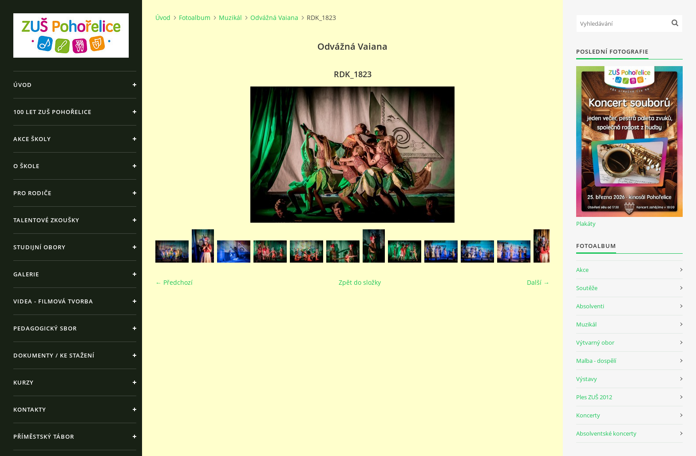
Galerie (26, 274)
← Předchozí (174, 282)
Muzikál (230, 17)
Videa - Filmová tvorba (53, 301)
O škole (26, 166)
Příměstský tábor (43, 436)
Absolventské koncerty (606, 433)
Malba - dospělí (596, 361)
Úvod (22, 85)
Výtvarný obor (595, 342)
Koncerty (588, 415)
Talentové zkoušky (46, 220)
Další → (538, 282)
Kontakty (29, 409)
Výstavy (586, 379)
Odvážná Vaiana (274, 17)
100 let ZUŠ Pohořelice (52, 112)
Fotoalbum (194, 17)
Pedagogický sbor (45, 328)
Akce (582, 270)
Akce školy (32, 139)
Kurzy (23, 382)
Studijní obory (39, 247)
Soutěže (586, 288)
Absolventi (590, 306)
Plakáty (586, 224)
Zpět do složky (360, 282)
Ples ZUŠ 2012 (594, 397)
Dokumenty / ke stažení (54, 355)
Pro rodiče (32, 193)
